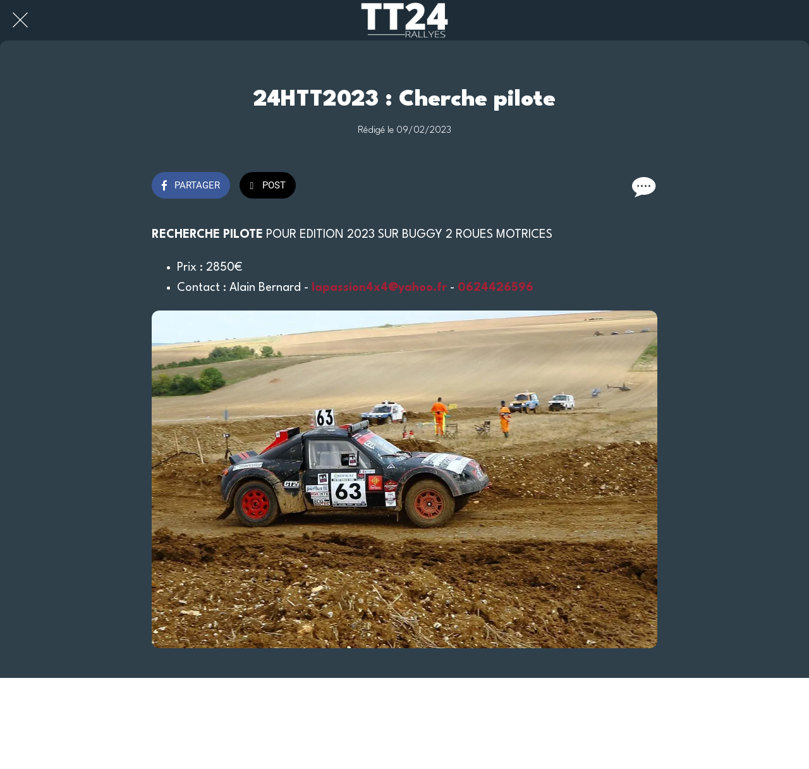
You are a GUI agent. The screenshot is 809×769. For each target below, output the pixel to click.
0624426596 (495, 287)
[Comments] (642, 186)
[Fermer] (20, 20)
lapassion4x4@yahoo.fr (379, 287)
